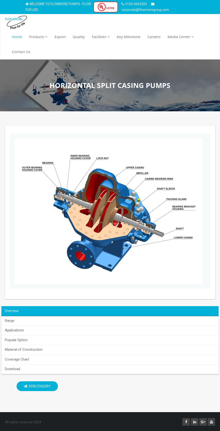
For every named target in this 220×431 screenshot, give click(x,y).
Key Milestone (129, 36)
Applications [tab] (14, 330)
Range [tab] (9, 321)
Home (17, 36)
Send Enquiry (37, 386)
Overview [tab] (12, 311)
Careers (154, 36)
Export (60, 36)
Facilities (101, 36)
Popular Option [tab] (16, 340)
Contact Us (21, 51)
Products (38, 36)
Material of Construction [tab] (24, 349)
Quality (79, 36)
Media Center (181, 36)
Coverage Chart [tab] (17, 359)
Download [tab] (12, 369)
